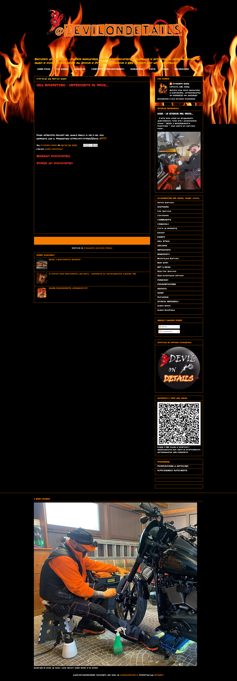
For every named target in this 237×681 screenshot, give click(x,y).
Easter (161, 232)
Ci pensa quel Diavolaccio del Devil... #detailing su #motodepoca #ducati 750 (92, 274)
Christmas (163, 215)
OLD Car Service (166, 271)
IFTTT (102, 138)
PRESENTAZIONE (166, 284)
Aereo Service (165, 202)
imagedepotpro (129, 675)
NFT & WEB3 (163, 267)
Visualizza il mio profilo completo (176, 99)
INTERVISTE (164, 250)
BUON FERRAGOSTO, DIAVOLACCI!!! (68, 288)
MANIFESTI (163, 254)
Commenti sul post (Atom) (98, 248)
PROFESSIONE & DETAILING (172, 466)
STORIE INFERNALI (168, 301)
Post (163, 327)
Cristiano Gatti (181, 84)
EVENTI (161, 237)
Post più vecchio (136, 240)
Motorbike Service (168, 258)
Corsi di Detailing (167, 228)
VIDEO (165, 69)
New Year (162, 262)
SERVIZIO (79, 69)
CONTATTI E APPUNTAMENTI (107, 69)
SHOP (160, 293)
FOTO (152, 69)
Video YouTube (54, 149)
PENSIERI (162, 280)
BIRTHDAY (163, 207)
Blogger (159, 675)
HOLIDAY (162, 245)
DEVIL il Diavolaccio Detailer (65, 259)
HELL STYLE (163, 241)
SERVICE (162, 288)
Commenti (165, 331)
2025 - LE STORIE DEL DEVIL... (175, 113)
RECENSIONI (182, 69)
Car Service (164, 211)
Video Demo (164, 305)
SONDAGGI (136, 69)
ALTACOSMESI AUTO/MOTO (172, 470)
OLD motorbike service (170, 275)
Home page (92, 240)
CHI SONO (62, 69)
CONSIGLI (163, 224)
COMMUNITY (164, 219)
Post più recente (47, 240)
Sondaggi (163, 297)
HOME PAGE (43, 69)
